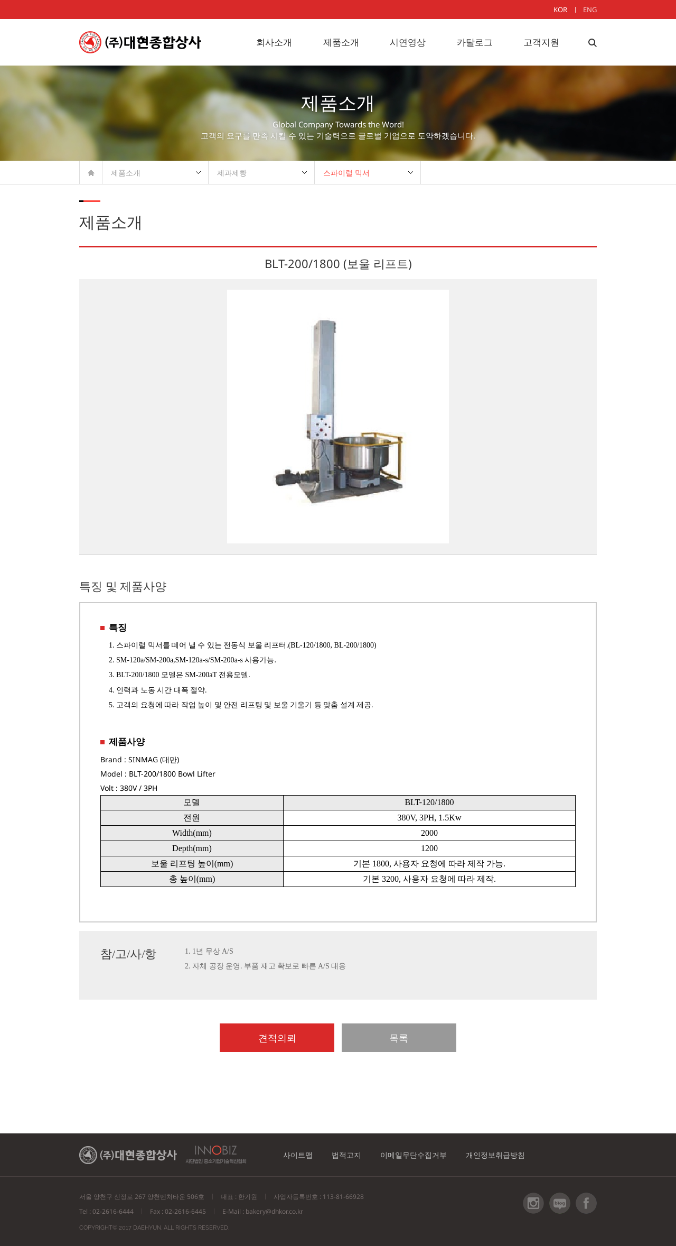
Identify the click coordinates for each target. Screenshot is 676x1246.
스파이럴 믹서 (346, 173)
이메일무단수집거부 (416, 1155)
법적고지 (348, 1155)
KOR (560, 9)
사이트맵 (298, 1155)
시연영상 (408, 42)
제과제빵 (232, 173)
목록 (389, 1037)
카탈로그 (475, 42)
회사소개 (274, 42)
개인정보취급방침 (499, 1155)
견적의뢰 (287, 1037)
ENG (590, 9)
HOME (91, 172)
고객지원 (541, 42)
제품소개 (341, 42)
